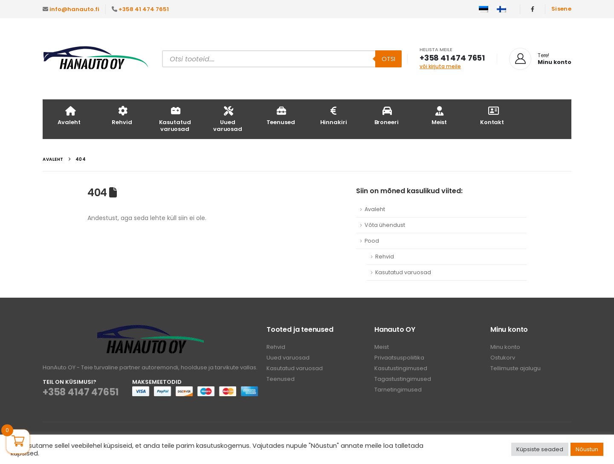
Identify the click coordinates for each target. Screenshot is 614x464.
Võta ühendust (385, 225)
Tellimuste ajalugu (515, 368)
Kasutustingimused (400, 368)
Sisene (561, 9)
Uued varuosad (227, 118)
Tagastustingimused (402, 379)
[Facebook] (533, 9)
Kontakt (492, 115)
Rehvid (122, 115)
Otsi (388, 59)
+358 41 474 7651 (144, 9)
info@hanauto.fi (74, 9)
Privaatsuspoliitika (399, 358)
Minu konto (505, 347)
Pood (372, 240)
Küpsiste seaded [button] (539, 449)
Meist (439, 115)
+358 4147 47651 (81, 392)
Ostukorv (502, 358)
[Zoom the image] (150, 330)
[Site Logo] (96, 59)
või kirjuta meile (440, 66)
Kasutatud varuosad (175, 118)
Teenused (280, 115)
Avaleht (69, 115)
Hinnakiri (333, 115)
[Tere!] (540, 59)
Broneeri (386, 115)
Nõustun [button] (587, 449)
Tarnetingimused (398, 390)
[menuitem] (483, 9)
